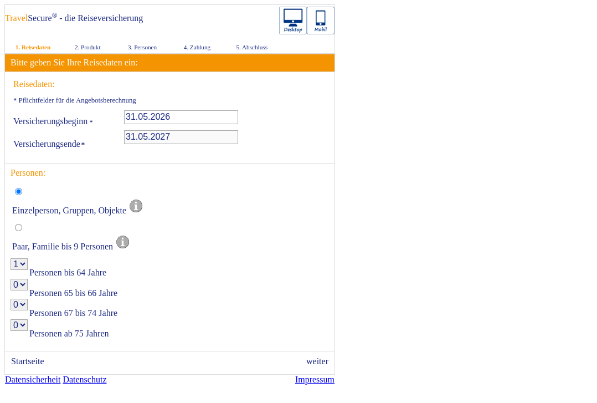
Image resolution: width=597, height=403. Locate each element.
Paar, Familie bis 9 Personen (71, 246)
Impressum (314, 379)
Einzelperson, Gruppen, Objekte (77, 210)
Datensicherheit (32, 379)
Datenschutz (84, 379)
